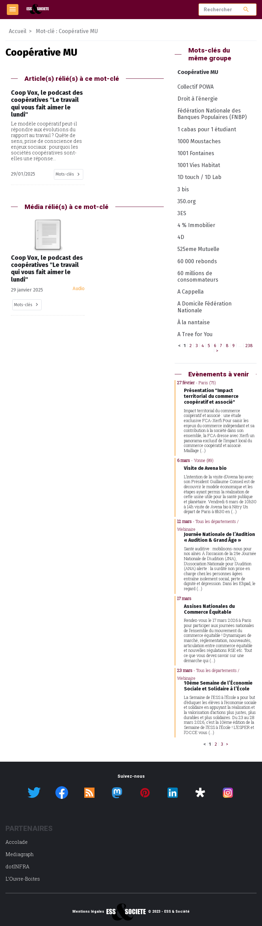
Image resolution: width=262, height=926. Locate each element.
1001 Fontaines (195, 153)
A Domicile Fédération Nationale (204, 306)
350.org (186, 201)
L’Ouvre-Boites (22, 879)
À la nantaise (193, 322)
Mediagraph (19, 854)
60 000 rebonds (197, 261)
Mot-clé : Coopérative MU (67, 31)
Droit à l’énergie (197, 98)
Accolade (16, 842)
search (246, 9)
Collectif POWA (195, 87)
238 (249, 345)
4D (180, 237)
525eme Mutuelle (198, 249)
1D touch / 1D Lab (199, 177)
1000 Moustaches (199, 141)
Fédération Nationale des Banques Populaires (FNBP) (212, 113)
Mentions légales (88, 912)
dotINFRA (17, 866)
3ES (181, 213)
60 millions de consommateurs (197, 276)
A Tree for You (195, 334)
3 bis (183, 189)
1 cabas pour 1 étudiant (206, 129)
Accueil (17, 31)
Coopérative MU (197, 72)
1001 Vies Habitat (198, 165)
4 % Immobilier (196, 225)
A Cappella (190, 291)
